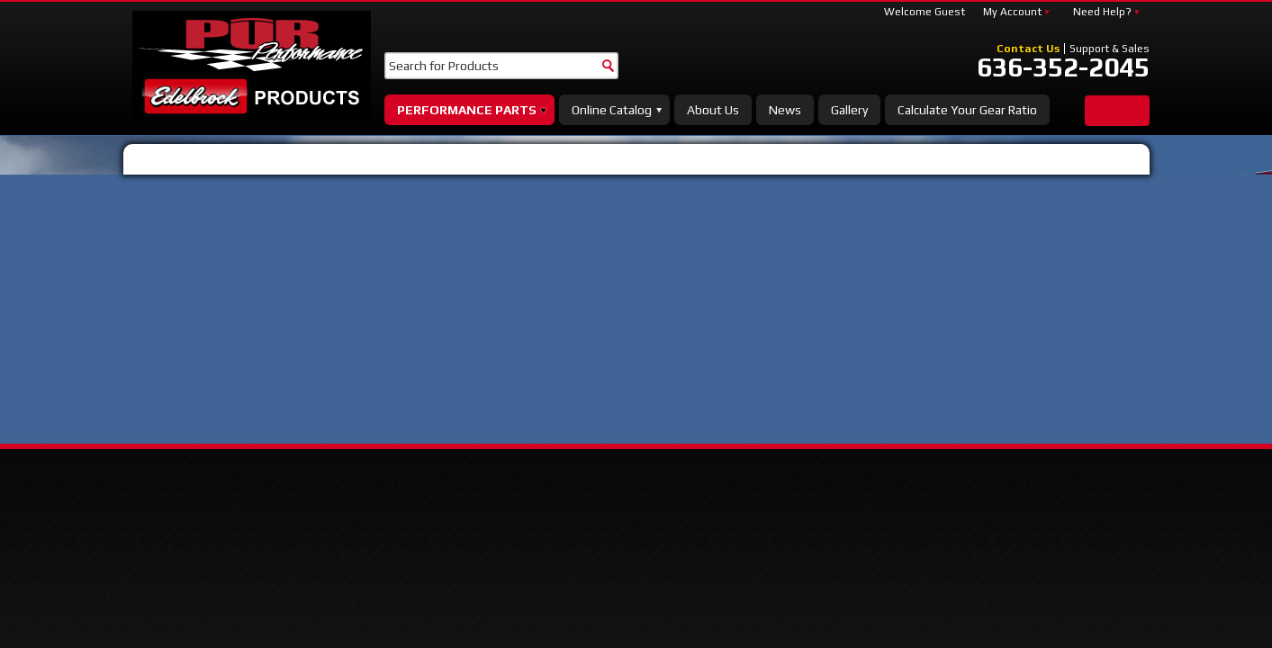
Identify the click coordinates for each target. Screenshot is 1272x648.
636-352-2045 (1063, 67)
